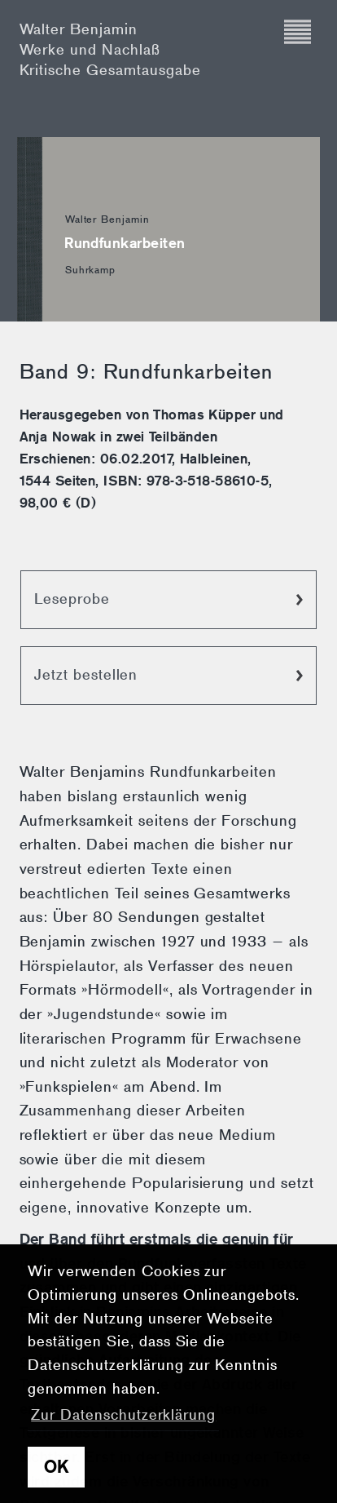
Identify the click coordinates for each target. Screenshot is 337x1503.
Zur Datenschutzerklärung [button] (123, 1415)
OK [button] (56, 1467)
